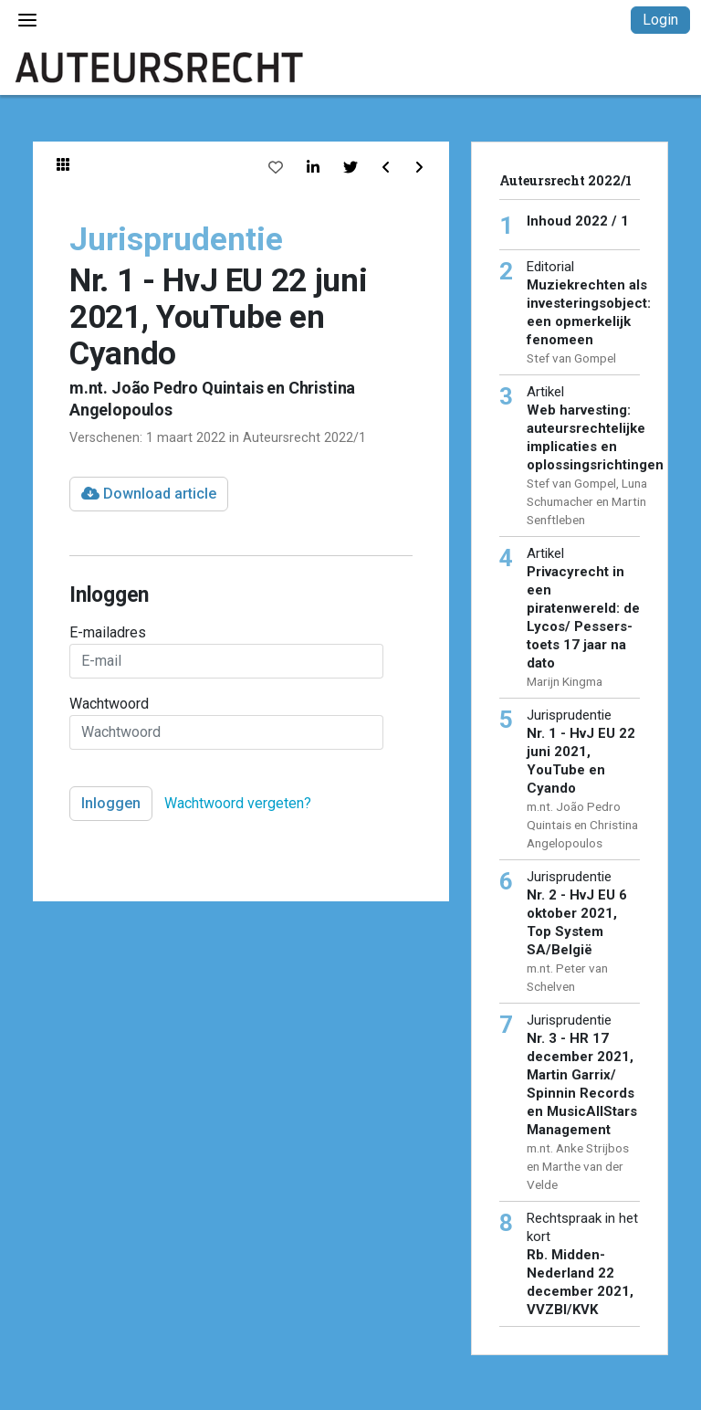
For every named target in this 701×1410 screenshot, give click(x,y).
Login (660, 19)
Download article (148, 493)
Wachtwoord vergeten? (237, 803)
